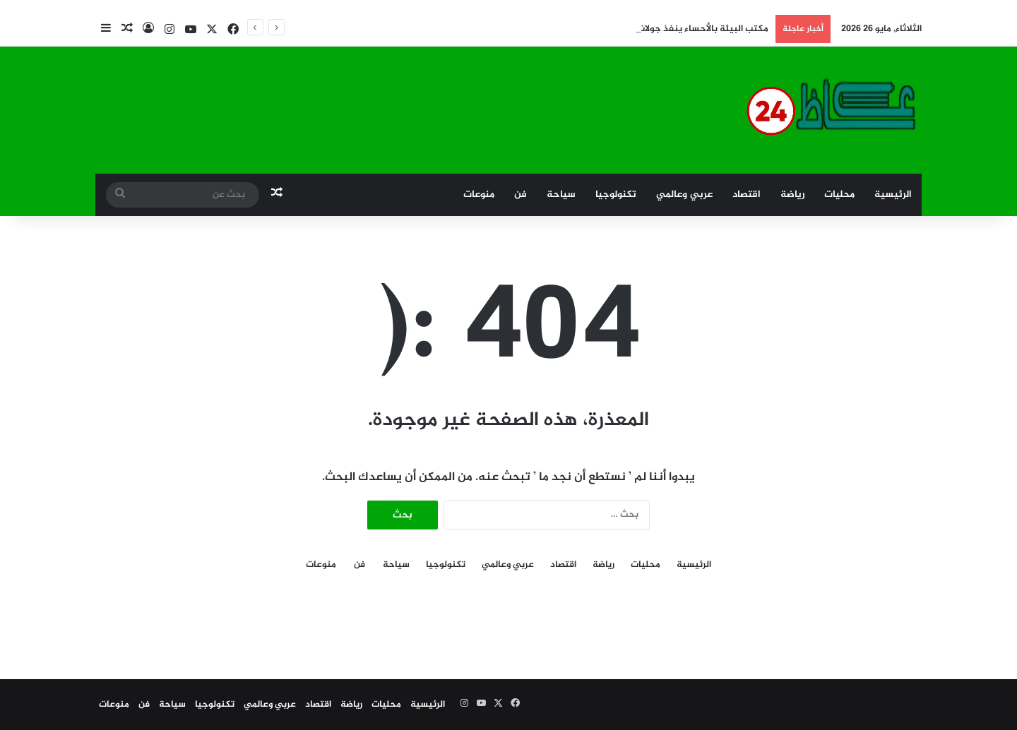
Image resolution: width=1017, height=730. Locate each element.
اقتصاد (746, 194)
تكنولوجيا (615, 194)
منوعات (478, 194)
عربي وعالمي (684, 194)
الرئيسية (893, 194)
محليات (839, 194)
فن (520, 194)
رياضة (792, 194)
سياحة (561, 194)
